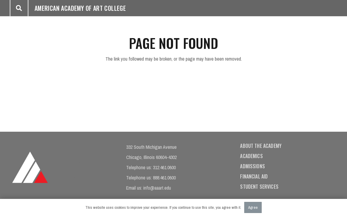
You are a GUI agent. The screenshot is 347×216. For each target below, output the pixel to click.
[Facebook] (61, 160)
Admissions (252, 166)
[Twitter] (77, 177)
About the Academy (261, 145)
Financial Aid (254, 176)
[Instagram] (77, 160)
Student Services (259, 186)
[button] (19, 8)
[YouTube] (61, 177)
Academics (251, 156)
